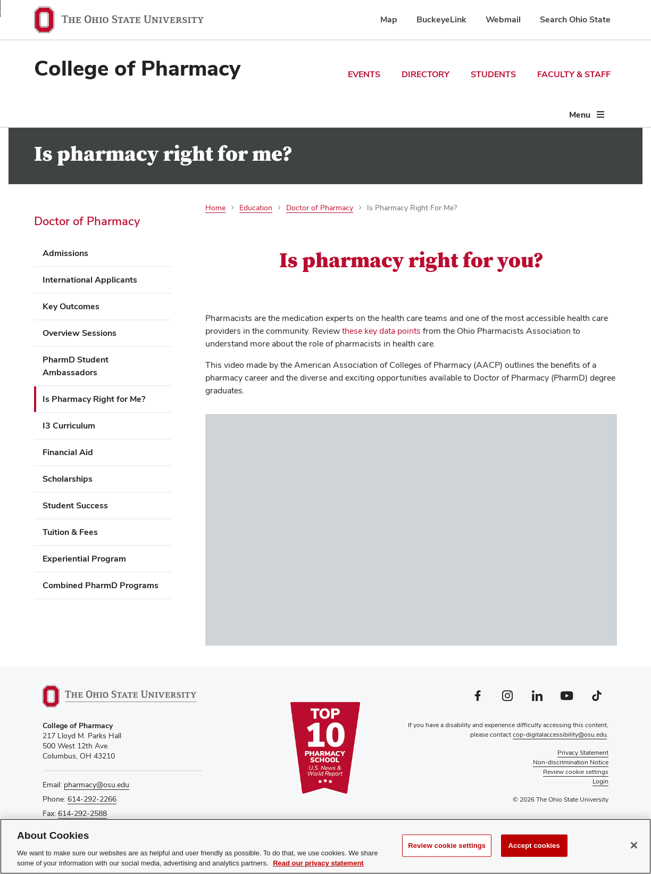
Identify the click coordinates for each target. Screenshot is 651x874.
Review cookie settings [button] (575, 772)
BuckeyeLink (441, 19)
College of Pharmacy (137, 68)
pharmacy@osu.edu (96, 784)
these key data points (381, 330)
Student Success (75, 505)
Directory (425, 74)
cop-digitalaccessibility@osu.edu (560, 734)
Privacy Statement (582, 752)
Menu (579, 114)
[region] (325, 846)
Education (255, 207)
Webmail (503, 19)
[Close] (634, 845)
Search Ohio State (575, 19)
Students (493, 74)
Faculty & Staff (574, 74)
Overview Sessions (79, 333)
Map (388, 19)
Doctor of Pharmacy (87, 220)
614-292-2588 (82, 813)
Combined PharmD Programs (100, 585)
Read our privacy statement (318, 863)
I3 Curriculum (69, 425)
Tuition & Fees (70, 532)
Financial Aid (68, 452)
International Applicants (90, 279)
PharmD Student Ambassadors (75, 366)
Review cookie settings (447, 846)
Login (600, 781)
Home (215, 207)
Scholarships (68, 478)
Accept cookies (534, 846)
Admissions (65, 253)
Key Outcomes (71, 306)
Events (364, 74)
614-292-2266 (92, 799)
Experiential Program (84, 558)
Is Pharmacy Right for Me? (94, 399)
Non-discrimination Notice (570, 762)
